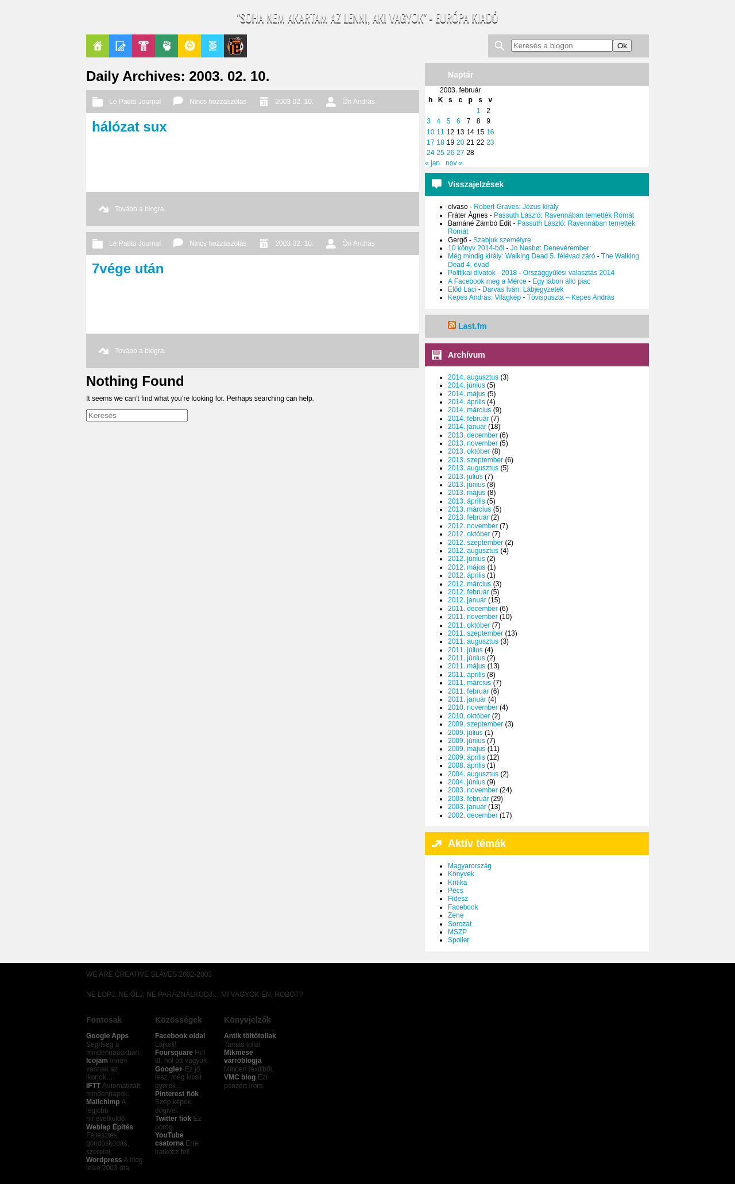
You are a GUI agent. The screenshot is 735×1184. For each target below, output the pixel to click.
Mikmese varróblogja (242, 1056)
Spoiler (458, 940)
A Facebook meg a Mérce (487, 281)
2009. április (466, 757)
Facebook (463, 907)
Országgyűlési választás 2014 (568, 273)
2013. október (469, 451)
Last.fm (472, 326)
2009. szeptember (475, 724)
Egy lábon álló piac (561, 281)
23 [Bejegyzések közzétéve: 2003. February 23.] (490, 142)
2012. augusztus (473, 551)
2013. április (466, 501)
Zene (455, 915)
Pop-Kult (143, 45)
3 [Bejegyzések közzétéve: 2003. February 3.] (429, 121)
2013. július (465, 477)
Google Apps (107, 1036)
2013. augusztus (473, 468)
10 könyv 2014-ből (476, 248)
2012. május (466, 567)
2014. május (466, 394)
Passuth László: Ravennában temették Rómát (564, 215)
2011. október (469, 625)
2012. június (466, 559)
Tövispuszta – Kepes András (570, 297)
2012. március (469, 584)
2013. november (473, 443)
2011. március (469, 683)
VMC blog (240, 1077)
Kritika (457, 883)
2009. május (466, 749)
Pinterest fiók (177, 1094)
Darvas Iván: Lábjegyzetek (522, 289)
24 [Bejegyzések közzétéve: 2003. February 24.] (430, 153)
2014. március (469, 410)
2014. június (466, 385)
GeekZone (189, 45)
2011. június (466, 658)
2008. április (466, 765)
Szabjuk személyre (502, 240)
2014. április (466, 402)
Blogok (120, 45)
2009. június (466, 741)
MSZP (457, 932)
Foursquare (174, 1052)
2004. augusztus (473, 774)
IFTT (93, 1086)
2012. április (466, 575)
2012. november (473, 526)
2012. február (468, 592)
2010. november (473, 707)
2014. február (468, 419)
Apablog (212, 45)
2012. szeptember (475, 543)
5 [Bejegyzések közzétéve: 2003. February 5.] (449, 121)
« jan (432, 163)
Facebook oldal (180, 1036)
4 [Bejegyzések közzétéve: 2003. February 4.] (438, 121)
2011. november (473, 617)
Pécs (455, 891)
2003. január (467, 807)
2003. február (468, 799)
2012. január (467, 600)
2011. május (466, 666)
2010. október (469, 716)
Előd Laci (462, 289)
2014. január (467, 427)
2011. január (467, 699)
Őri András (358, 102)
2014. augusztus (473, 377)
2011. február (468, 691)
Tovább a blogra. (140, 209)
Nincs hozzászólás (217, 102)
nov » (454, 163)
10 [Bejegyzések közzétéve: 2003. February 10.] (430, 132)
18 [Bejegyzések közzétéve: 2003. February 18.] (440, 142)
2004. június (466, 782)
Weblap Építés (109, 1127)
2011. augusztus (473, 641)
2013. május (466, 493)
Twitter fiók (173, 1119)
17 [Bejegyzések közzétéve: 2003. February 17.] (430, 142)
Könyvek (461, 874)
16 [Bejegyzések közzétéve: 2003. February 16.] (490, 132)
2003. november (473, 790)
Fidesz (458, 899)
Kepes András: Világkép (484, 297)
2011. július (465, 650)
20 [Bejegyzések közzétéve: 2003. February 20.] (460, 142)
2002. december (473, 815)
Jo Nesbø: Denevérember (549, 248)
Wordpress (104, 1160)
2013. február (468, 517)
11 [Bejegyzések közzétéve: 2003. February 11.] (440, 132)
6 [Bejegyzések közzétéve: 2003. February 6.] (459, 121)
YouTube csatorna (169, 1139)
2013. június (466, 485)
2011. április (466, 675)
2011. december (473, 609)
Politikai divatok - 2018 (482, 273)
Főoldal (97, 45)
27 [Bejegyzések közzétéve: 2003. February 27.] (460, 153)
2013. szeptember (475, 460)
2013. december (473, 435)
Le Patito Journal (235, 45)
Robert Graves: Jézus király (516, 207)
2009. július (465, 733)
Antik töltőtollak (250, 1036)
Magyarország (470, 866)
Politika (166, 45)
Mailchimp (103, 1102)
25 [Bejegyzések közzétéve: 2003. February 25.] (440, 153)
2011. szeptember (475, 633)
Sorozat (459, 924)
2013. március (469, 509)
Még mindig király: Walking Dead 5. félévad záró (521, 256)
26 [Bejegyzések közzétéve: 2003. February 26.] (450, 153)
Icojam (97, 1061)
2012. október (469, 534)
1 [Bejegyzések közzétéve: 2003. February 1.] (479, 111)
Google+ (169, 1069)
